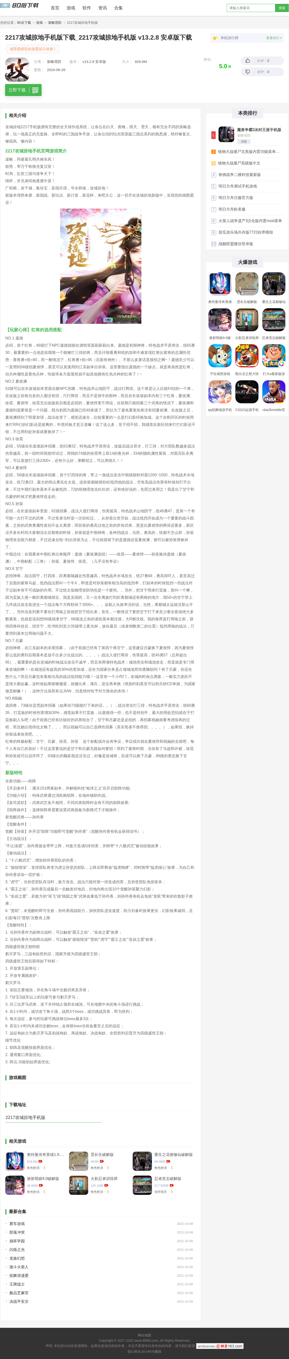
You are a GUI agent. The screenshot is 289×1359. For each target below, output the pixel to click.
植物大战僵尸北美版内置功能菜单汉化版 (250, 152)
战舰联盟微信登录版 (236, 244)
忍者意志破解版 (167, 1179)
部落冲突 (17, 1232)
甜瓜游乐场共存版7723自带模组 (246, 232)
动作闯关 (160, 1192)
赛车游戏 (17, 1224)
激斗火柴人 (19, 1267)
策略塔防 (55, 22)
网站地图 (144, 1335)
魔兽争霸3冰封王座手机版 (259, 130)
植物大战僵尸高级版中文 (239, 163)
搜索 (282, 8)
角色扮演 (33, 1168)
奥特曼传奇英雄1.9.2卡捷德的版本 (46, 1155)
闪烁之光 (17, 1250)
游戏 (71, 8)
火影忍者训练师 (104, 1179)
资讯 (102, 8)
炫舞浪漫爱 (19, 1276)
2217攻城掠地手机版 (25, 1117)
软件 (86, 8)
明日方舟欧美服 (232, 209)
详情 (244, 141)
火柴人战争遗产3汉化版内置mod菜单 (250, 221)
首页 (55, 8)
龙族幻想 (17, 1258)
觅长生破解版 (102, 1155)
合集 (118, 8)
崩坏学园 (17, 1241)
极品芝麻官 (19, 1293)
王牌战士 (17, 1284)
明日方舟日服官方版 (236, 198)
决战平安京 (19, 1301)
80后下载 (24, 22)
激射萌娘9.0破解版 (43, 1179)
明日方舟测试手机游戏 (238, 186)
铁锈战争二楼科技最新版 (240, 175)
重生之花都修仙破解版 (173, 1155)
